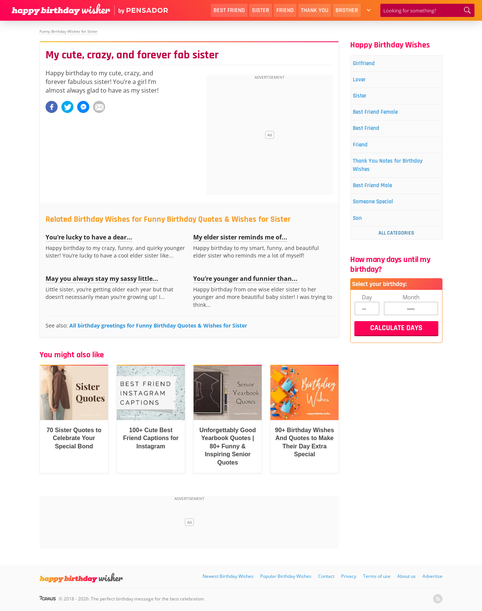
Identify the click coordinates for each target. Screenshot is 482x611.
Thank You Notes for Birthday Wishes (396, 175)
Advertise (432, 576)
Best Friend (229, 10)
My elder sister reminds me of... (240, 237)
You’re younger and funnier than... (245, 278)
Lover (363, 82)
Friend (285, 10)
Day (367, 312)
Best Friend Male (379, 197)
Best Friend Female (382, 117)
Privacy (348, 576)
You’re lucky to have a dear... (89, 237)
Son (361, 233)
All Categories (396, 248)
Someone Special (379, 215)
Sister (260, 10)
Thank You (314, 10)
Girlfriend (368, 64)
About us (406, 576)
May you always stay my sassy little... (102, 278)
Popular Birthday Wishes (285, 576)
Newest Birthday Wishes (228, 576)
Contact (326, 576)
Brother (347, 10)
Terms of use (376, 576)
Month (411, 312)
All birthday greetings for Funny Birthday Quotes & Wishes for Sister (158, 325)
